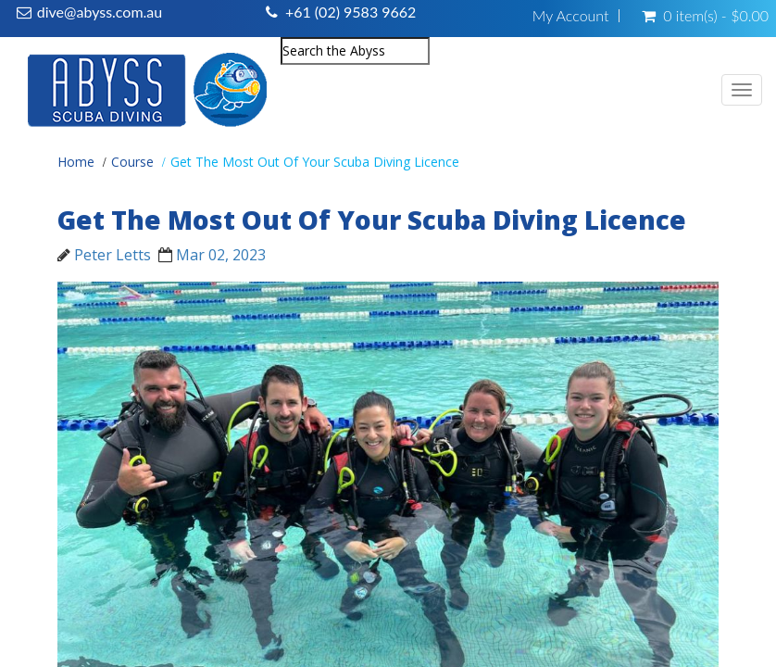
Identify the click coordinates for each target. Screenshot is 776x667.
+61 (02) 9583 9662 (350, 11)
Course (132, 161)
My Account (570, 15)
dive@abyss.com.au (99, 11)
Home (75, 161)
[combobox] (355, 51)
